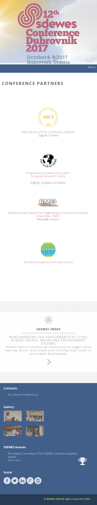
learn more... (15, 460)
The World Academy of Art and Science (48, 262)
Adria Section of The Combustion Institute (48, 132)
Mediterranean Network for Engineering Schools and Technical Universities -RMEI (48, 214)
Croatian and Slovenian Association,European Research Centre (48, 174)
